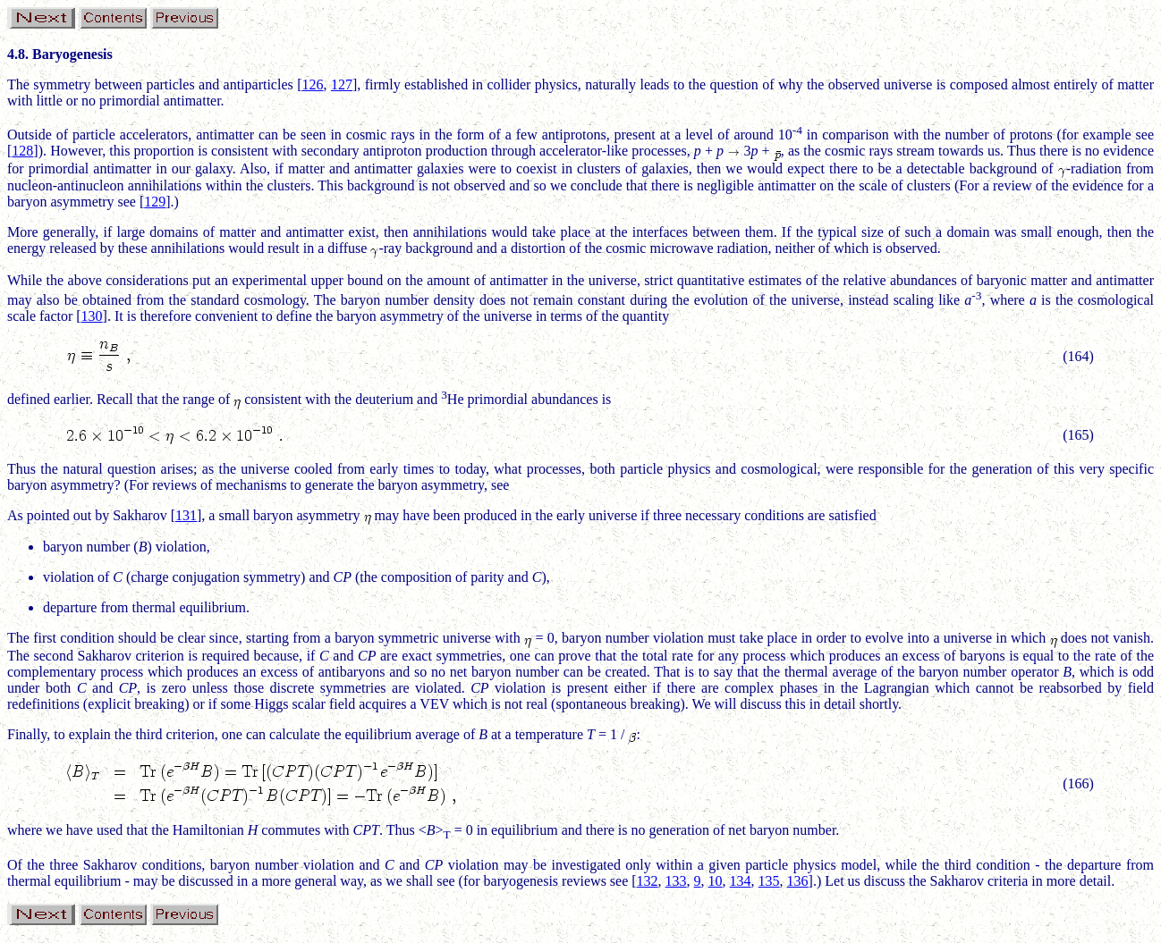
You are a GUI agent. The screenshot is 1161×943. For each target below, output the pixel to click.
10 (715, 880)
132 (647, 880)
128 (22, 150)
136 (798, 880)
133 (676, 880)
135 (769, 880)
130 (92, 316)
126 (313, 84)
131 (186, 515)
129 (154, 201)
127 (341, 84)
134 (740, 880)
